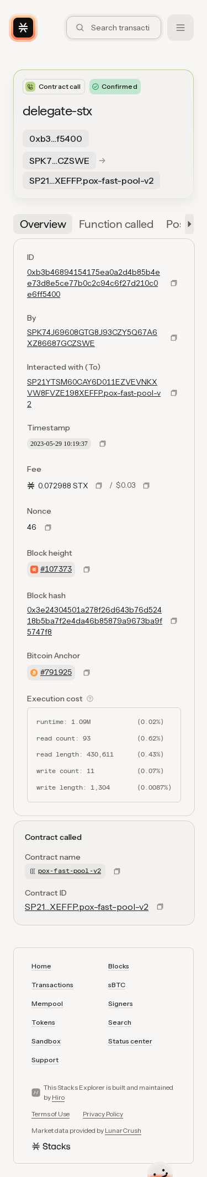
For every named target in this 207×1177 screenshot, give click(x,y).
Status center (130, 1041)
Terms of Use (50, 1114)
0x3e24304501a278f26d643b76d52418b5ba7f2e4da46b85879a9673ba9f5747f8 (94, 621)
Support (45, 1060)
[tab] (42, 224)
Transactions (52, 985)
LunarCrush (123, 1130)
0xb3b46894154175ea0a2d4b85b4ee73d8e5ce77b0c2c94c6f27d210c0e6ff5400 (93, 283)
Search (119, 1022)
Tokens (43, 1022)
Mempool (47, 1003)
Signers (120, 1003)
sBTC (116, 985)
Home (41, 966)
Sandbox (46, 1041)
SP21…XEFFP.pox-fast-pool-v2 (86, 906)
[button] (187, 224)
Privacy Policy (103, 1114)
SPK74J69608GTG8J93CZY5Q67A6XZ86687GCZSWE (92, 337)
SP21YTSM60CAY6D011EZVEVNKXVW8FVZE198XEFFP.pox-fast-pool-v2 (94, 393)
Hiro (58, 1097)
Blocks (118, 966)
